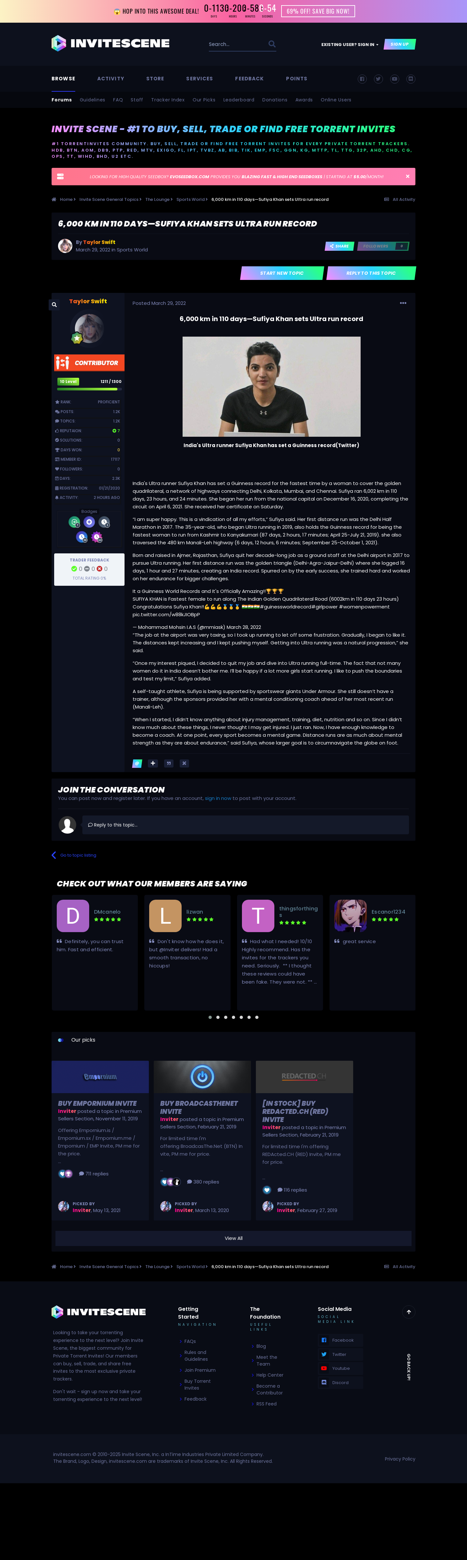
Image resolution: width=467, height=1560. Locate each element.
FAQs (190, 1341)
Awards (304, 100)
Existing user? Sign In (349, 44)
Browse (63, 78)
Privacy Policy (400, 1459)
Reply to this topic (371, 273)
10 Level (68, 381)
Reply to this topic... (113, 825)
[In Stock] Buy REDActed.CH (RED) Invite (295, 1111)
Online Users (336, 100)
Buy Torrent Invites (198, 1385)
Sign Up (400, 44)
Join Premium (200, 1370)
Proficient (109, 402)
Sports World (132, 249)
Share (339, 246)
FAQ (118, 100)
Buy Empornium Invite (97, 1103)
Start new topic (282, 273)
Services (199, 78)
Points (296, 78)
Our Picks (204, 100)
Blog (261, 1346)
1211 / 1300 (111, 381)
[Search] (222, 44)
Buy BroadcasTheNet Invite (199, 1107)
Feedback (249, 78)
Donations (275, 100)
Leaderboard (239, 100)
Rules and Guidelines (196, 1356)
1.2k (116, 411)
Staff (137, 100)
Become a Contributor (270, 1389)
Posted (159, 303)
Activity (110, 78)
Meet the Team (267, 1361)
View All (234, 1238)
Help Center (270, 1375)
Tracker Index (168, 100)
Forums (62, 100)
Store (155, 78)
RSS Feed (267, 1404)
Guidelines (93, 100)
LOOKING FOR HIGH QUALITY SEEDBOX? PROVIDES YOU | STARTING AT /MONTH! (237, 177)
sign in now (218, 798)
